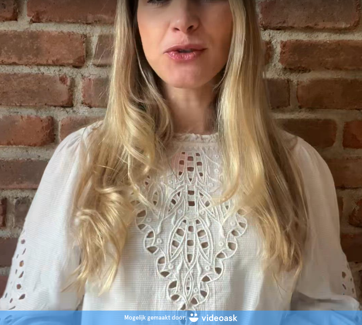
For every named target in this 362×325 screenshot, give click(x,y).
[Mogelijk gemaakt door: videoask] (181, 318)
